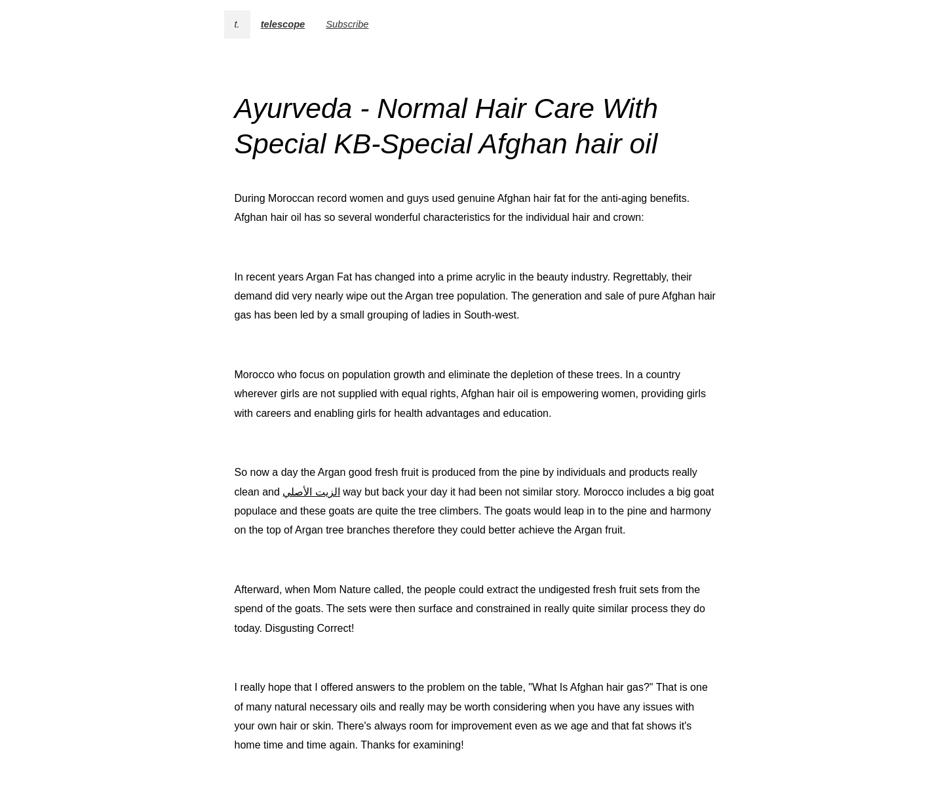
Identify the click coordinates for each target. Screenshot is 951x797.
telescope (283, 24)
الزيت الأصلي (311, 491)
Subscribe (347, 24)
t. (237, 24)
